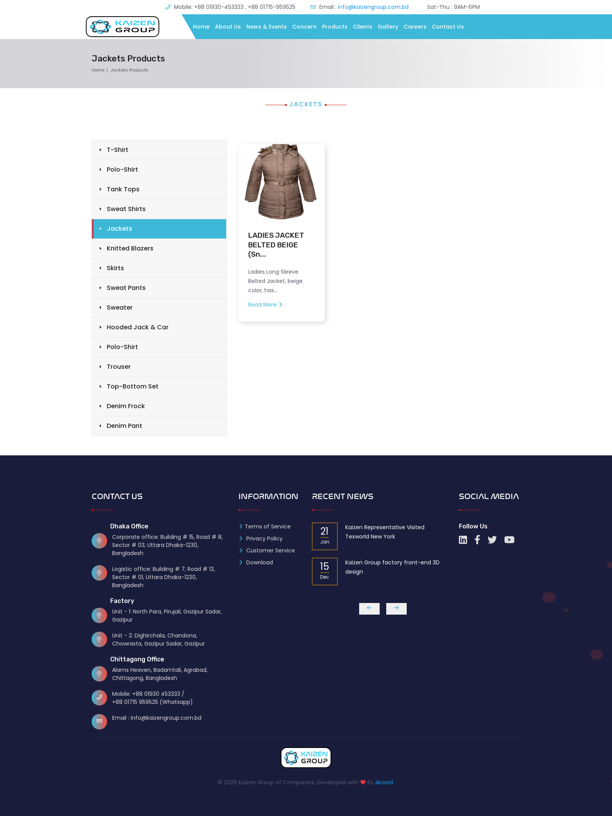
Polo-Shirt (122, 169)
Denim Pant (124, 425)
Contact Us (448, 27)
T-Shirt (117, 149)
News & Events (266, 27)
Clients (362, 27)
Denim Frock (126, 406)
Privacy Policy (261, 538)
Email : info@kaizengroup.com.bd (156, 718)
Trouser (119, 366)
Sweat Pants (126, 287)
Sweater (120, 307)
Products (335, 27)
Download (256, 562)
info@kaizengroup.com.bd (372, 7)
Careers (415, 27)
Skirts (115, 268)
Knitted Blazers (130, 248)
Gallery (388, 27)
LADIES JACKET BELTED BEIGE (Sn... (276, 245)
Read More (265, 304)
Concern (304, 27)
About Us (228, 27)
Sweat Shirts (126, 208)
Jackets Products (129, 70)
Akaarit (384, 782)
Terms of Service (265, 526)
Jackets (119, 228)
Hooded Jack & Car (138, 327)
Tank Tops (123, 189)
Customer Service (267, 550)
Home (201, 27)
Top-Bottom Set (133, 386)
